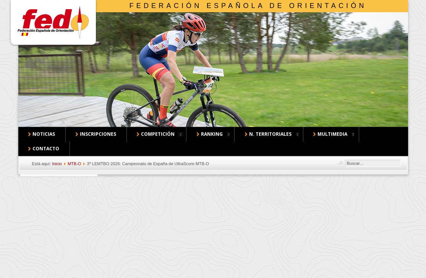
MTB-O (74, 163)
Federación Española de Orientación (248, 6)
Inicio (57, 163)
